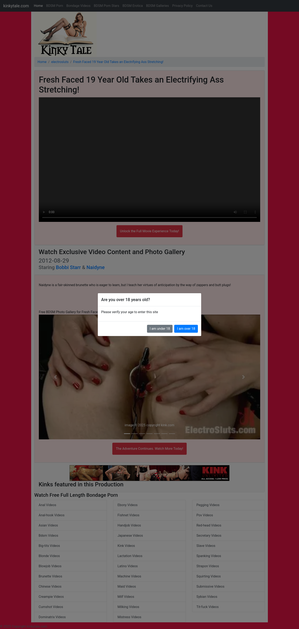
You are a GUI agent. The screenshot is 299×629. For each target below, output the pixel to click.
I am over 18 (186, 329)
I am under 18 (160, 329)
